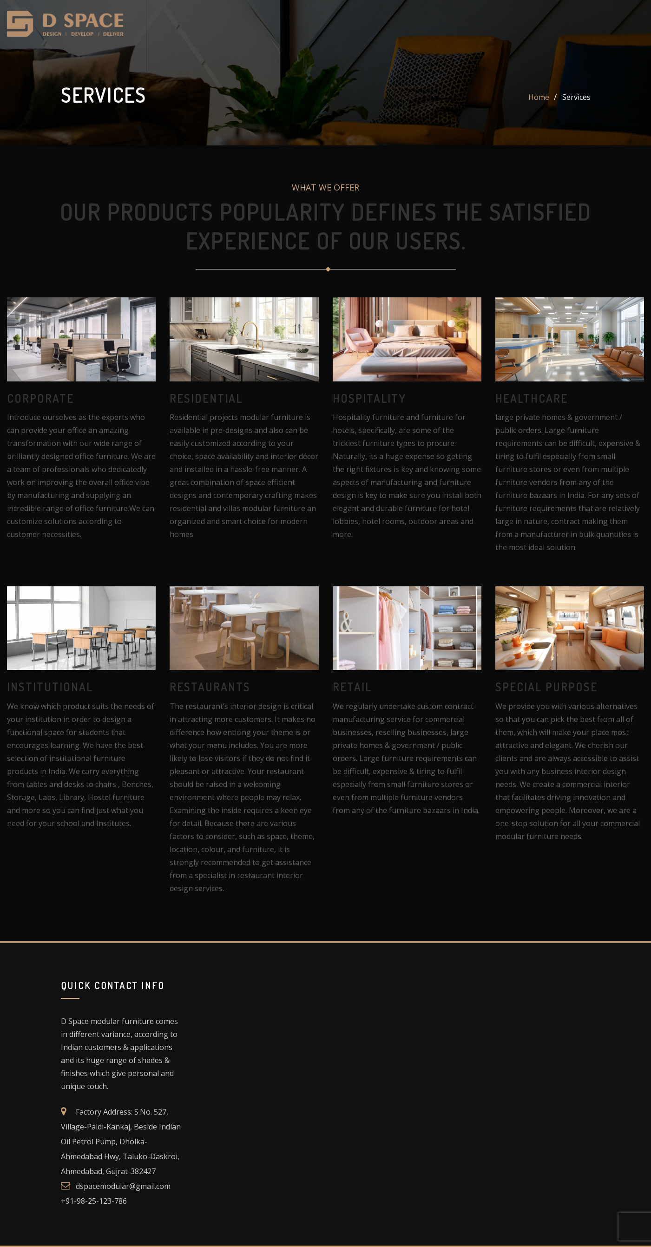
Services (576, 97)
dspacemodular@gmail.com (123, 1186)
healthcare (531, 398)
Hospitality (369, 398)
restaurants (210, 687)
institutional (50, 687)
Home (538, 97)
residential (206, 398)
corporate (40, 398)
